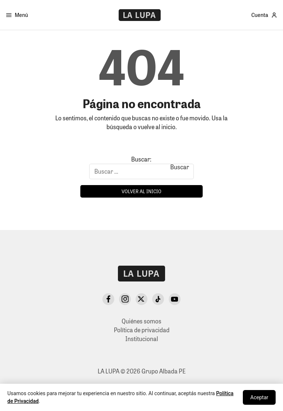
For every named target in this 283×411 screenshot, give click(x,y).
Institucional (141, 339)
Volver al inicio (141, 191)
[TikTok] (158, 299)
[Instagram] (125, 299)
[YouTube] (175, 299)
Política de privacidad (142, 330)
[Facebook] (108, 299)
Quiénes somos (141, 321)
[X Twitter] (141, 299)
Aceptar (259, 397)
